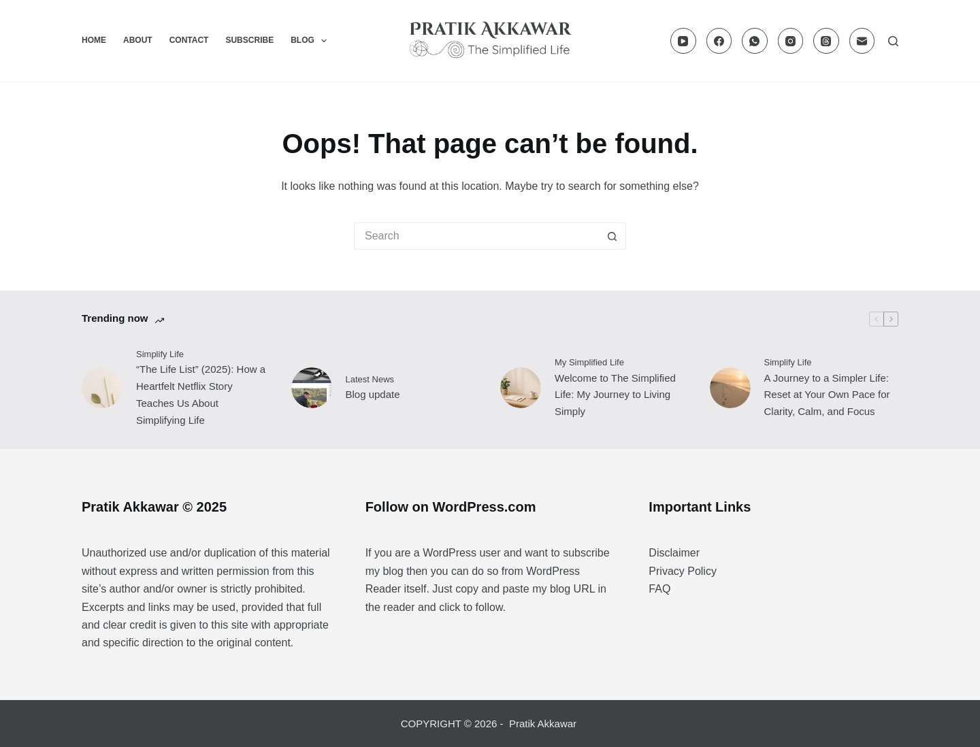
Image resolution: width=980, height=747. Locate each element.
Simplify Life (160, 354)
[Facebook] (719, 41)
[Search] (893, 41)
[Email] (862, 41)
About (137, 40)
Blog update (373, 394)
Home (94, 40)
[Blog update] (311, 387)
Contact (189, 40)
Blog (311, 41)
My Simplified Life (589, 362)
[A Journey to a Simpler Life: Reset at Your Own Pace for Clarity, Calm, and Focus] (730, 387)
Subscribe (249, 40)
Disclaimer (674, 553)
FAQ (659, 589)
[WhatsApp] (755, 41)
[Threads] (826, 41)
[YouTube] (683, 41)
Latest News (370, 379)
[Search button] (612, 236)
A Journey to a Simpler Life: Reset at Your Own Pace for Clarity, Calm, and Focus (827, 395)
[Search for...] (476, 236)
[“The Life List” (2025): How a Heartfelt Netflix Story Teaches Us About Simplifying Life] (102, 387)
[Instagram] (791, 41)
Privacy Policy (683, 571)
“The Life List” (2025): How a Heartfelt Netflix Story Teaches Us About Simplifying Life (200, 394)
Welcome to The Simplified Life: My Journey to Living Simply (615, 395)
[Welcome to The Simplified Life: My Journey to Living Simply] (520, 387)
